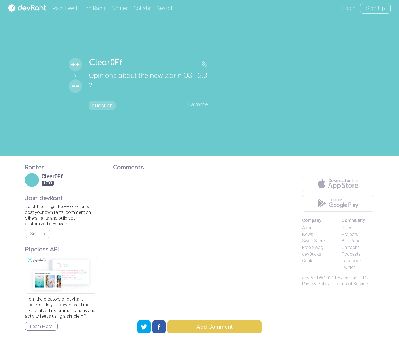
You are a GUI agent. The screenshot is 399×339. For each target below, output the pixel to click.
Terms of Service (351, 283)
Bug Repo (351, 240)
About (308, 227)
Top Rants (94, 8)
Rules (347, 227)
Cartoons (351, 247)
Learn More (41, 326)
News (307, 234)
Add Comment (214, 326)
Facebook (352, 260)
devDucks (311, 254)
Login (348, 8)
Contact (310, 260)
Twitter (348, 267)
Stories (120, 8)
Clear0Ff (105, 62)
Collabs (143, 8)
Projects (350, 234)
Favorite (198, 104)
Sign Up (375, 8)
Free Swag (312, 247)
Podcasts (351, 254)
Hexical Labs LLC (351, 278)
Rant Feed (65, 8)
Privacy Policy (315, 283)
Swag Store (313, 240)
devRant (310, 278)
